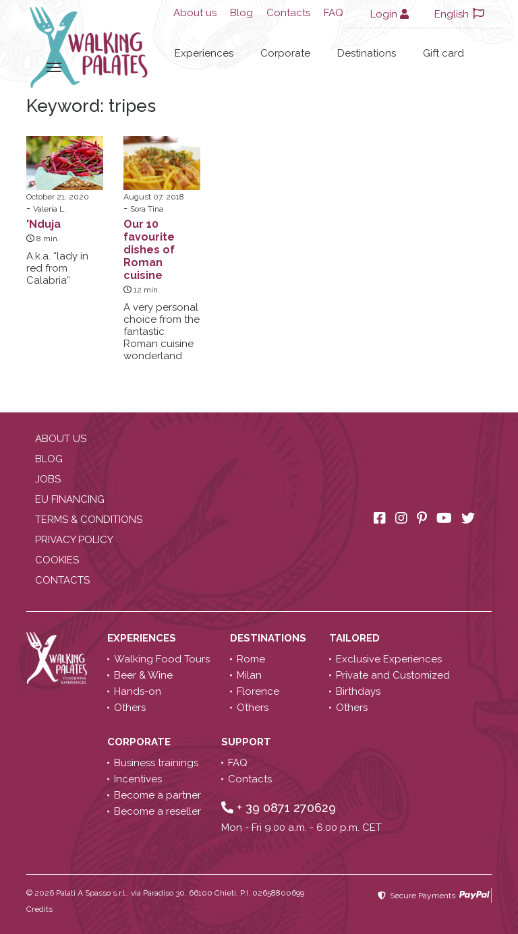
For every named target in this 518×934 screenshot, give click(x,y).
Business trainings (156, 763)
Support (247, 742)
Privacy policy (74, 540)
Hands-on (137, 691)
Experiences (204, 53)
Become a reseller (157, 811)
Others (130, 708)
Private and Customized (393, 675)
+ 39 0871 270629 (278, 808)
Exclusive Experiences (389, 659)
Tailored (355, 638)
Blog (241, 13)
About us (195, 13)
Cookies (57, 560)
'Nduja (43, 224)
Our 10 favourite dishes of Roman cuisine (149, 250)
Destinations (366, 53)
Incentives (138, 779)
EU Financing (70, 499)
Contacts (288, 13)
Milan (249, 675)
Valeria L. (49, 209)
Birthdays (358, 691)
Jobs (48, 479)
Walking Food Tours (162, 659)
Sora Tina (146, 209)
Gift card (443, 53)
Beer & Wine (143, 675)
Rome (251, 659)
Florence (258, 691)
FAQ (333, 13)
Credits (39, 909)
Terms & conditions (88, 519)
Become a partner (157, 795)
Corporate (285, 53)
